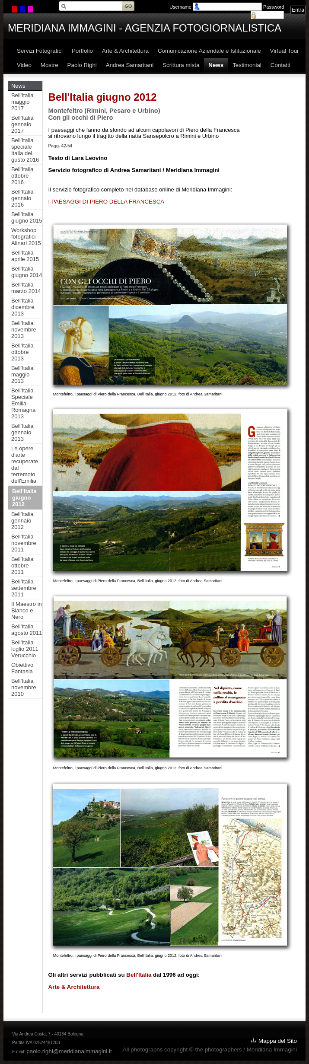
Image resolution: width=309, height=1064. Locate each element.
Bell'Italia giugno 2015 (26, 217)
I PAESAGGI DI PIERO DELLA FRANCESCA (106, 201)
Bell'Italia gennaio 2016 (22, 198)
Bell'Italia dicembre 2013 (22, 307)
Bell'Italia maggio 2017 (22, 101)
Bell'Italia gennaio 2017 (22, 124)
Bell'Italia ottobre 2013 (22, 352)
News (18, 86)
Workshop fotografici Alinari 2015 (26, 236)
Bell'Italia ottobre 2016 (22, 175)
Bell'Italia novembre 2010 (23, 687)
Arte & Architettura (74, 987)
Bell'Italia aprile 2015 (25, 255)
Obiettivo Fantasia (22, 668)
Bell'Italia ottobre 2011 (22, 565)
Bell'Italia (138, 975)
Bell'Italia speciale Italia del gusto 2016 (25, 150)
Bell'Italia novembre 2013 (23, 329)
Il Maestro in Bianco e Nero (26, 610)
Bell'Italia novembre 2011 (23, 543)
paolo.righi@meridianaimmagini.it (68, 1051)
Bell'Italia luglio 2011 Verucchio (24, 649)
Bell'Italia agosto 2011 (26, 629)
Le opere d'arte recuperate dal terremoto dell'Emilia (24, 464)
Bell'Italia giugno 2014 (26, 271)
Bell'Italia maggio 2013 (22, 374)
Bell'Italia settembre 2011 (23, 588)
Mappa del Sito (277, 1041)
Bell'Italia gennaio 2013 (22, 432)
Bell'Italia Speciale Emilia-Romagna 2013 (23, 403)
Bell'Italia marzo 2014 (26, 287)
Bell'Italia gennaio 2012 (22, 520)
